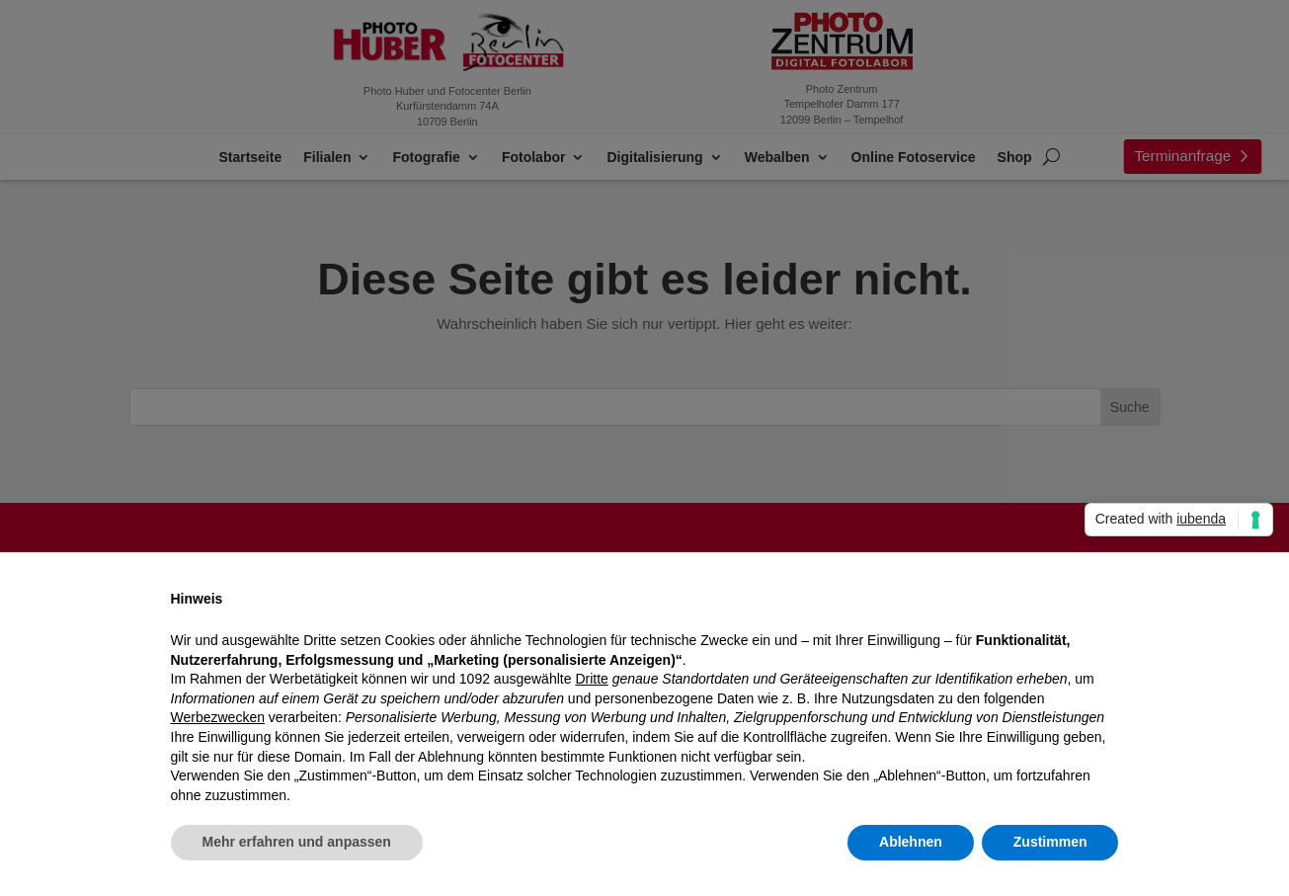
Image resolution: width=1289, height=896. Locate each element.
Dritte (591, 679)
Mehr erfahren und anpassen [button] (296, 842)
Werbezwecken (218, 717)
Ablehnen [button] (910, 842)
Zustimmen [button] (1050, 842)
